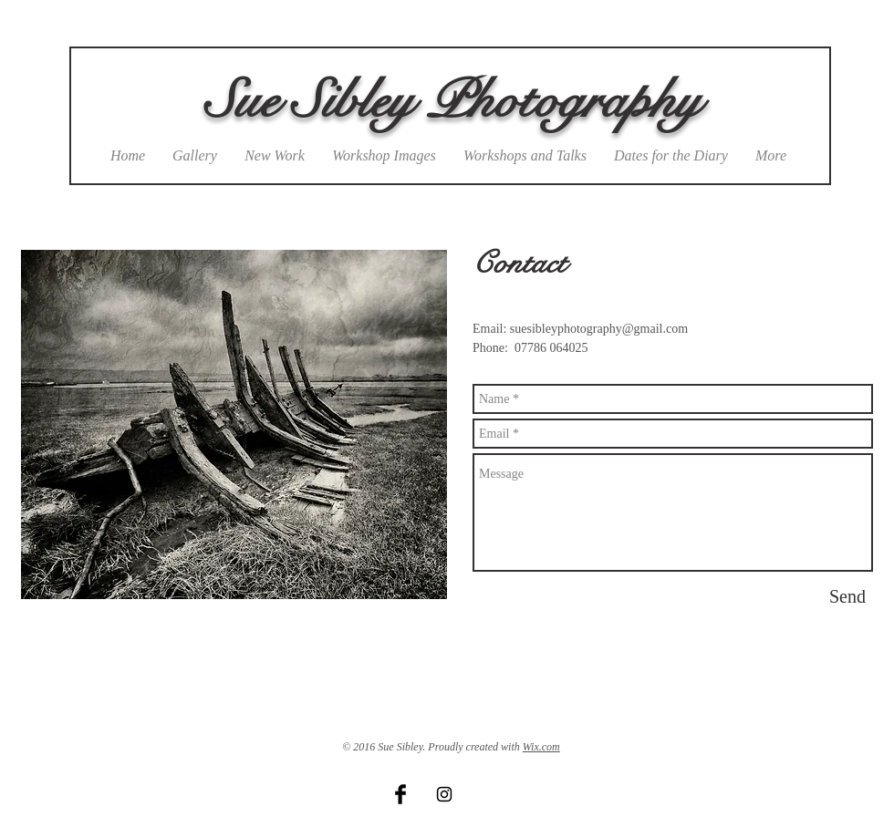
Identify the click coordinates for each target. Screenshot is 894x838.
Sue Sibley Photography (453, 100)
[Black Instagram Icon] (444, 794)
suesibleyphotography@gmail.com (599, 329)
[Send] (847, 596)
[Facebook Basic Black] (400, 794)
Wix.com (541, 746)
